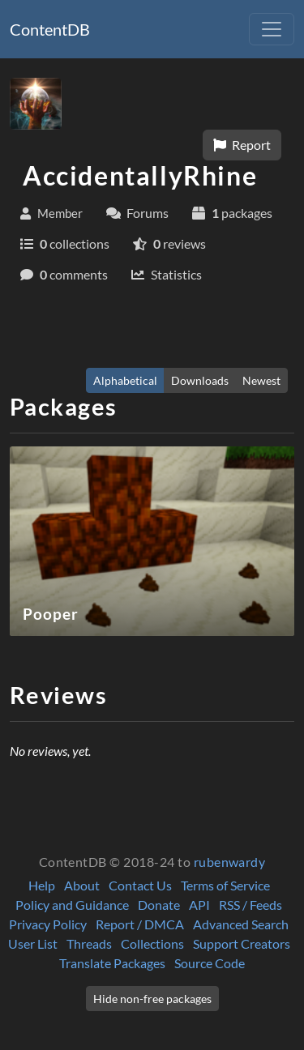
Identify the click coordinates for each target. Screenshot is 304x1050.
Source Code (209, 963)
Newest (261, 380)
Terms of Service (225, 885)
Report (242, 144)
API (199, 904)
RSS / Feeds (250, 904)
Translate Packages (112, 963)
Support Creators (241, 943)
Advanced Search (241, 924)
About (82, 885)
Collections (152, 943)
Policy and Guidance (72, 904)
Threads (89, 943)
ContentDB (50, 29)
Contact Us (140, 885)
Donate (159, 904)
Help (41, 885)
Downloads (200, 380)
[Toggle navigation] (271, 29)
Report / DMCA (140, 924)
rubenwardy (230, 861)
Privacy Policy (48, 924)
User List (33, 943)
